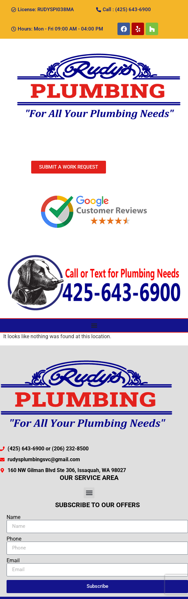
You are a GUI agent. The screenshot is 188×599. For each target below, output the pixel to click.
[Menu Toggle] (94, 325)
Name (13, 517)
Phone (14, 539)
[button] (89, 492)
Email (13, 560)
